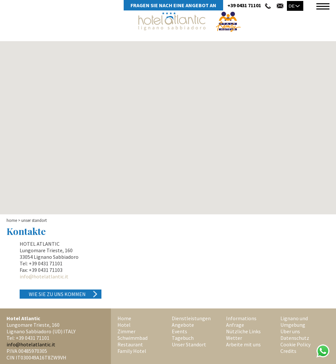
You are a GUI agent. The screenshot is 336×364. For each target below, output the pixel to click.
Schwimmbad (132, 338)
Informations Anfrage (241, 321)
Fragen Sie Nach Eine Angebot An (173, 5)
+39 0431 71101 (244, 5)
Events (179, 331)
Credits (288, 351)
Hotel (124, 325)
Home (12, 220)
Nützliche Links (243, 331)
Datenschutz (294, 338)
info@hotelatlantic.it (44, 276)
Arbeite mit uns (243, 344)
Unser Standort (189, 344)
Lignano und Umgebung (294, 321)
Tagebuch (183, 338)
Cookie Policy (295, 344)
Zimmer (126, 331)
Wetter (234, 338)
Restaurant (130, 344)
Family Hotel (131, 351)
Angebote (183, 325)
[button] (168, 133)
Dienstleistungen (191, 318)
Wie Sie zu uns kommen (57, 294)
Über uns (290, 331)
